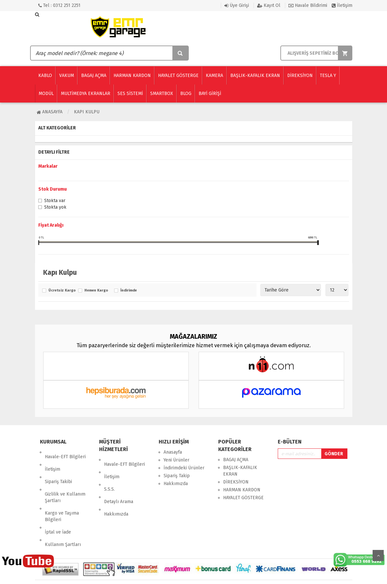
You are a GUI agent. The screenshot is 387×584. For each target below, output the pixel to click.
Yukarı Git (378, 555)
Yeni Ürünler (176, 460)
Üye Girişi (236, 5)
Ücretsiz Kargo (61, 290)
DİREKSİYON (236, 482)
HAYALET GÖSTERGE (243, 497)
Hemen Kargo (96, 290)
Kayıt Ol (268, 5)
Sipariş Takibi (58, 468)
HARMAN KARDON (241, 490)
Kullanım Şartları (63, 512)
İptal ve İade (58, 504)
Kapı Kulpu (86, 112)
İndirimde (128, 290)
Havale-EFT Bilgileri (65, 452)
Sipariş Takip (177, 476)
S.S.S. (109, 475)
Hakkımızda (116, 491)
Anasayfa (49, 112)
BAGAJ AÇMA (235, 459)
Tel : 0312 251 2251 (59, 5)
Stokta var (54, 201)
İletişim (342, 5)
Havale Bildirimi (308, 5)
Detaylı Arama (118, 483)
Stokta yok (55, 207)
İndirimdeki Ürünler (184, 468)
